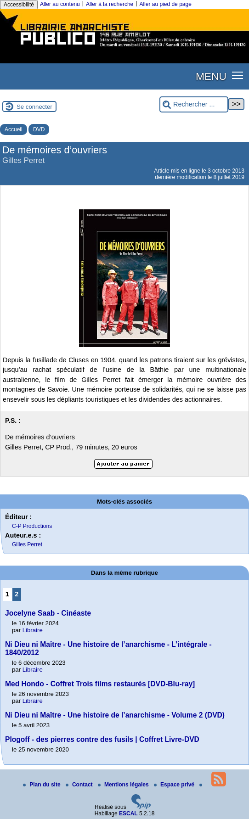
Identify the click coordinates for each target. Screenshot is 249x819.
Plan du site (42, 784)
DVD (39, 129)
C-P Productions (32, 526)
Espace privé (175, 784)
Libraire (33, 630)
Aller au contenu (60, 4)
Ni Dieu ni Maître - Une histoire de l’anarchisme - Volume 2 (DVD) (115, 715)
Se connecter (34, 106)
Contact (80, 784)
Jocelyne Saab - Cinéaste (48, 613)
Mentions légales (124, 784)
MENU (211, 76)
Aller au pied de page (165, 4)
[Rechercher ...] (193, 104)
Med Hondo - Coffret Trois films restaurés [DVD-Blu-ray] (100, 684)
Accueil (14, 129)
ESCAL (128, 813)
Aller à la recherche (109, 4)
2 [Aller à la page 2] (16, 594)
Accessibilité (19, 4)
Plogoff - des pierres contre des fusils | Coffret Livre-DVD (102, 739)
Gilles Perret (27, 544)
